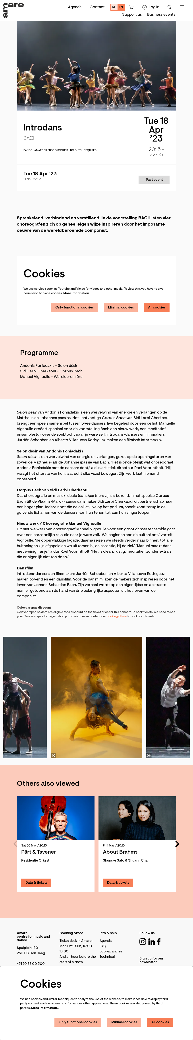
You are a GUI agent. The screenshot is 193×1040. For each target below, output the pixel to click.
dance (27, 150)
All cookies (157, 307)
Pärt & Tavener (38, 852)
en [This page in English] (121, 7)
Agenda (75, 7)
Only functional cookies (74, 307)
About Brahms (120, 852)
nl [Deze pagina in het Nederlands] (114, 7)
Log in (150, 7)
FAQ (103, 946)
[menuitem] (132, 15)
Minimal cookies (121, 307)
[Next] (177, 844)
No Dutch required (83, 150)
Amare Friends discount (51, 150)
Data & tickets (36, 883)
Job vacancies (111, 951)
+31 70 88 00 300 (31, 964)
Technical (107, 957)
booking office (117, 616)
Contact (97, 7)
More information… (77, 293)
